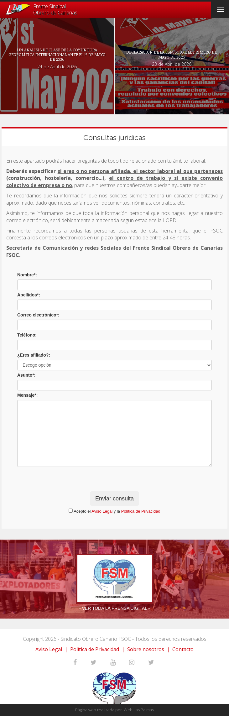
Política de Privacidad (140, 511)
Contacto (183, 649)
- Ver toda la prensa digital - (114, 608)
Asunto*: (26, 375)
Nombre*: (27, 274)
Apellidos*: (28, 294)
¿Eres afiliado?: (33, 355)
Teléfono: (27, 334)
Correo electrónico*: (38, 314)
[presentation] (114, 479)
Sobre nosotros (145, 649)
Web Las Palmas (139, 710)
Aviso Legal (101, 511)
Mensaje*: (27, 395)
